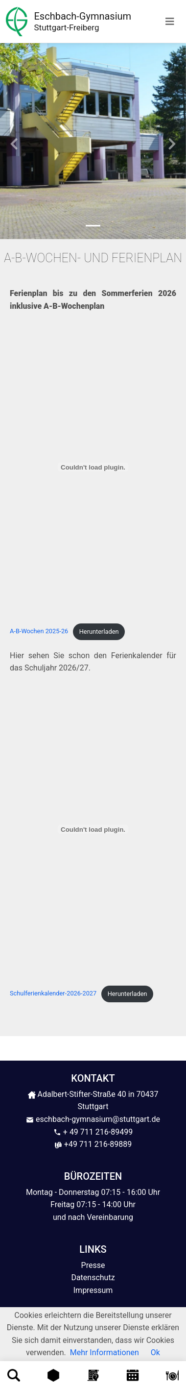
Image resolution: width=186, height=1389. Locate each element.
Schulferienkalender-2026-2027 (53, 993)
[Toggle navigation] (170, 21)
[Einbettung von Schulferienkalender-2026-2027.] (93, 829)
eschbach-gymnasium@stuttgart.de (93, 1119)
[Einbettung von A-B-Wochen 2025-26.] (93, 467)
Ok (155, 1352)
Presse (93, 1265)
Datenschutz (93, 1277)
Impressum (93, 1290)
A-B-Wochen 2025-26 (39, 631)
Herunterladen (99, 631)
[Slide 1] (93, 225)
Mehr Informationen (104, 1352)
